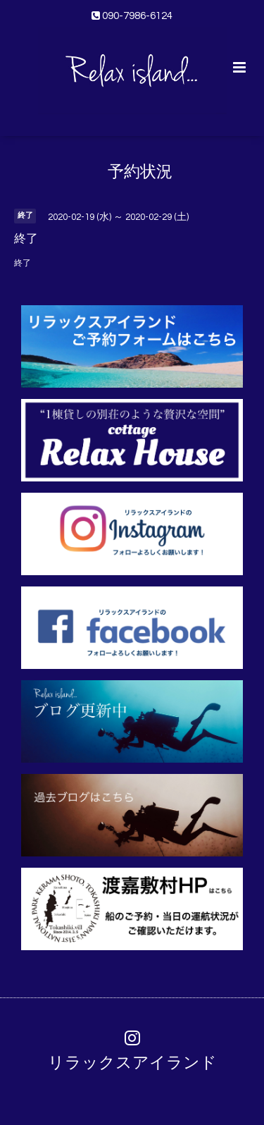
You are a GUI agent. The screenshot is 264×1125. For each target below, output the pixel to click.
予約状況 (140, 172)
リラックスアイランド (132, 1063)
